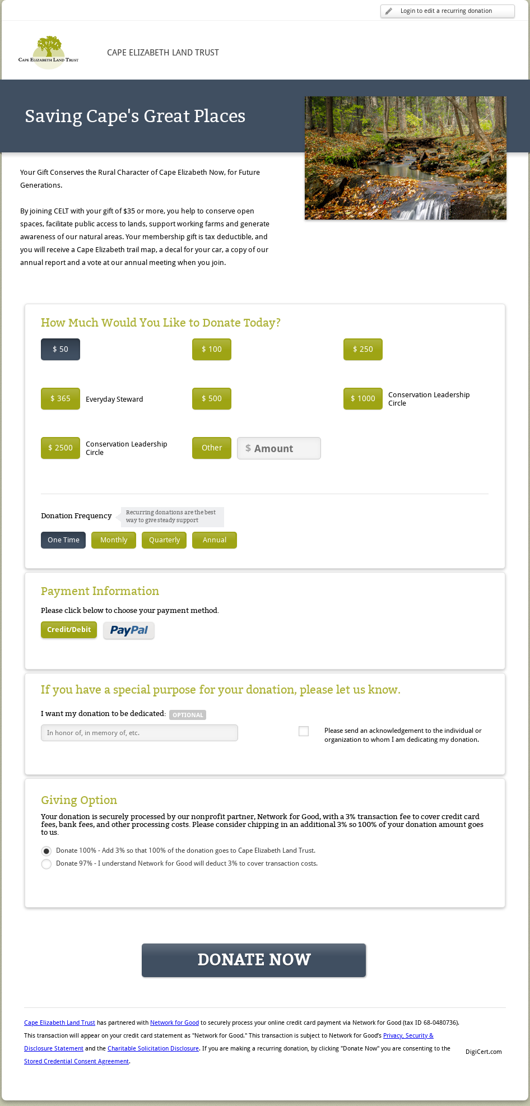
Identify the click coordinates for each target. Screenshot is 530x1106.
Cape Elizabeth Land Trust (59, 1022)
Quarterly (164, 540)
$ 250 (363, 349)
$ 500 (212, 398)
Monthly (113, 540)
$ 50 (60, 349)
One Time (64, 540)
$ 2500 (60, 447)
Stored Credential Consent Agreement (76, 1061)
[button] (483, 1032)
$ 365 (60, 398)
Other (212, 447)
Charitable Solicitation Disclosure (153, 1048)
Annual (214, 540)
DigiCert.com (484, 1052)
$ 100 (212, 349)
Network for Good (174, 1022)
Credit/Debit (69, 629)
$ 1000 (363, 398)
